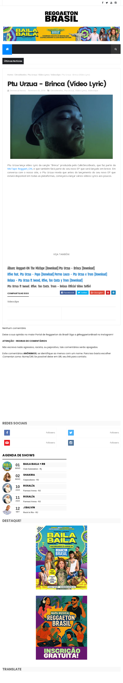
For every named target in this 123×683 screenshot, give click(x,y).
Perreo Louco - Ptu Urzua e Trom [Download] (81, 274)
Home (10, 74)
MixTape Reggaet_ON (19, 168)
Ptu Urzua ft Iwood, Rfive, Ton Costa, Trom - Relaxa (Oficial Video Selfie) (49, 287)
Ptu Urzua (32, 74)
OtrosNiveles (20, 74)
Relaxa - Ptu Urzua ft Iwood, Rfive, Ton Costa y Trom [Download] (44, 280)
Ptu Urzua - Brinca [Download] (77, 268)
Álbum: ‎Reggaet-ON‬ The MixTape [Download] (32, 268)
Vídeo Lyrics (43, 74)
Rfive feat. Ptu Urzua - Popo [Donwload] (30, 274)
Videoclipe (56, 74)
